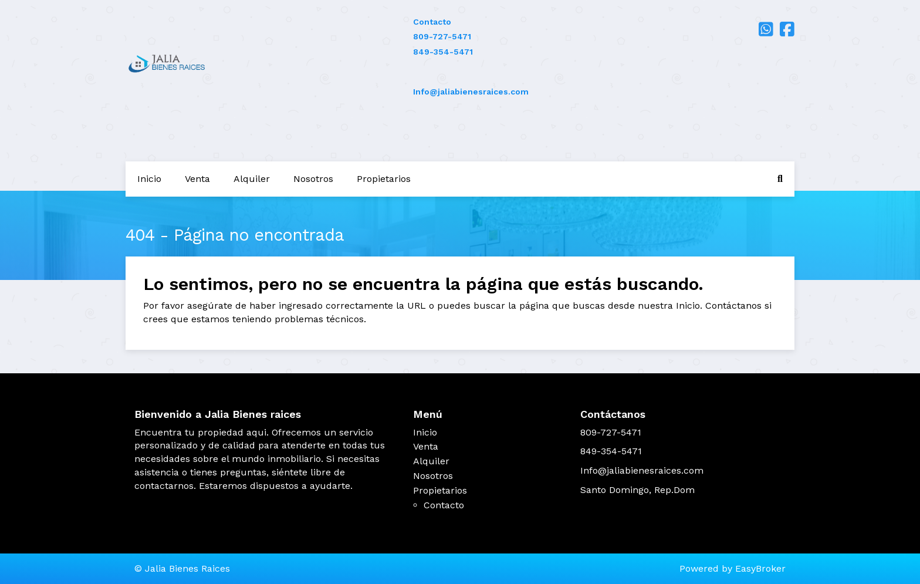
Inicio (149, 178)
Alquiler (252, 178)
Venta (197, 178)
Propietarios (384, 178)
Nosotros (313, 178)
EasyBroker (760, 568)
